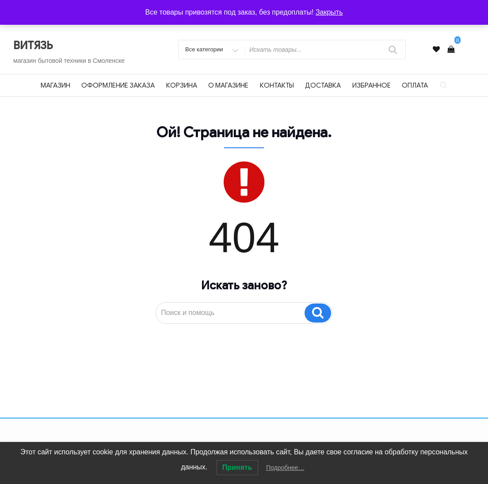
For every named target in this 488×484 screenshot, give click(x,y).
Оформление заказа (118, 85)
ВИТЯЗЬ (33, 45)
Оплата (415, 85)
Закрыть (329, 12)
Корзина (181, 85)
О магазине (228, 85)
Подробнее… (285, 467)
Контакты (277, 85)
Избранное (371, 85)
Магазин (55, 85)
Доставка (323, 85)
